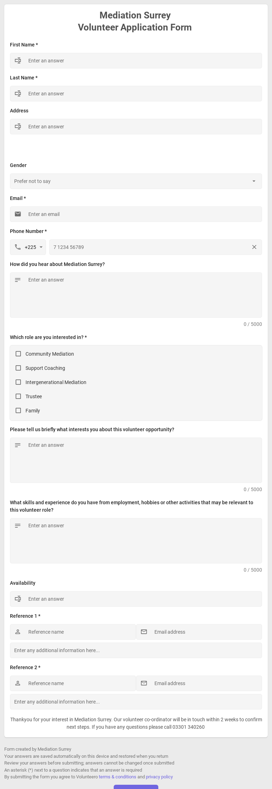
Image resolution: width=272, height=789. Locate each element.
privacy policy (159, 776)
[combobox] (136, 181)
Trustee (34, 396)
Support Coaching (45, 368)
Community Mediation (50, 354)
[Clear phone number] (254, 247)
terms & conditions (117, 776)
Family (33, 410)
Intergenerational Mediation (56, 382)
